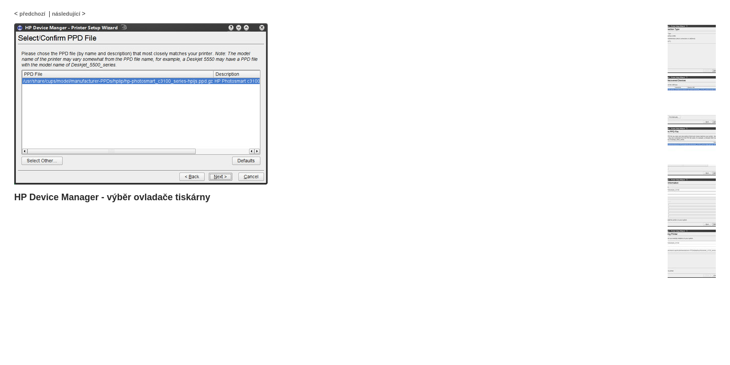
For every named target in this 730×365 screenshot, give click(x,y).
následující (66, 14)
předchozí (32, 14)
